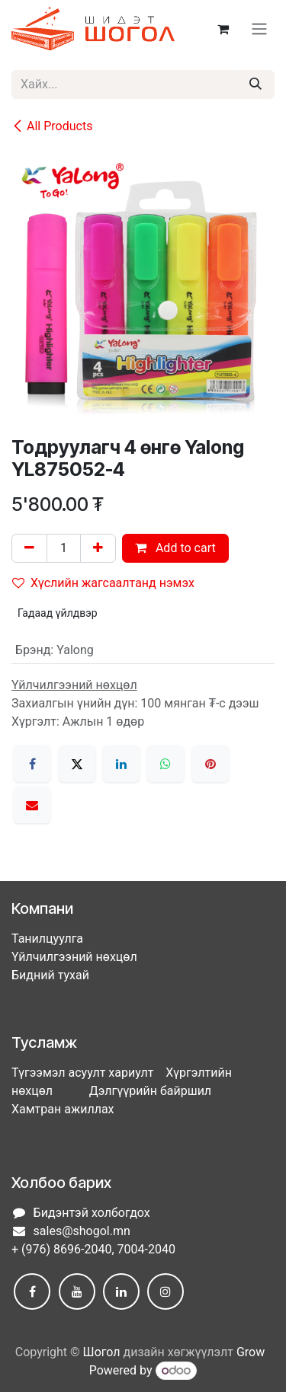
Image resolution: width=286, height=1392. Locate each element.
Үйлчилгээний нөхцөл (74, 957)
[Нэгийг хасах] (29, 548)
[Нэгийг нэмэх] (98, 548)
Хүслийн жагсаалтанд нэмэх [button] (103, 583)
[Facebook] (32, 763)
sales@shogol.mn (82, 1231)
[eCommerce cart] (222, 29)
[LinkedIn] (121, 763)
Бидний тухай (50, 975)
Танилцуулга (47, 938)
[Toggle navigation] (259, 29)
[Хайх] (255, 84)
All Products (51, 126)
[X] (77, 763)
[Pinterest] (210, 763)
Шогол (102, 1352)
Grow (250, 1352)
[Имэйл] (32, 805)
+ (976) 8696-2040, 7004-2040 (93, 1249)
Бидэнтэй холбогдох (92, 1212)
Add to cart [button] (175, 548)
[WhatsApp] (165, 763)
